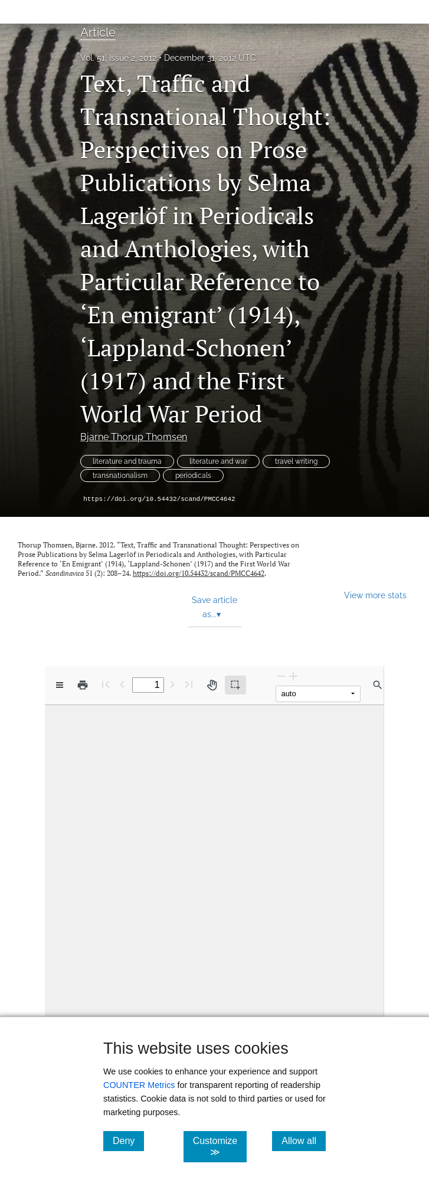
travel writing (296, 461)
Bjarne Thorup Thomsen (133, 437)
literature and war (218, 461)
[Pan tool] (211, 685)
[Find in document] (377, 685)
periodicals (193, 475)
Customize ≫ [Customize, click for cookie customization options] (220, 1146)
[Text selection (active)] (235, 685)
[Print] (82, 685)
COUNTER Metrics (139, 1085)
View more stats (375, 595)
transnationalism (120, 475)
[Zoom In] (293, 675)
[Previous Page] (122, 684)
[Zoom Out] (281, 675)
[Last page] (189, 684)
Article (98, 32)
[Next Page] (172, 684)
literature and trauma (127, 461)
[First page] (106, 684)
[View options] (60, 685)
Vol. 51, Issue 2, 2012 (118, 58)
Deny (128, 1140)
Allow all (303, 1140)
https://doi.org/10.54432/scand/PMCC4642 (159, 499)
